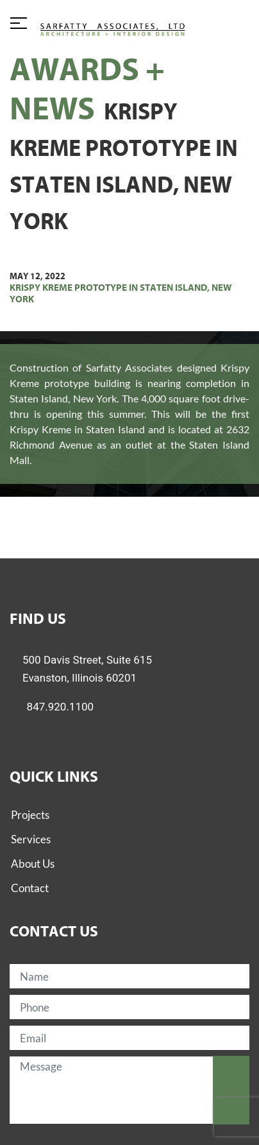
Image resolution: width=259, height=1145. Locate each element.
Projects (30, 815)
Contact (30, 888)
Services (31, 839)
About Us (32, 863)
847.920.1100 (60, 706)
